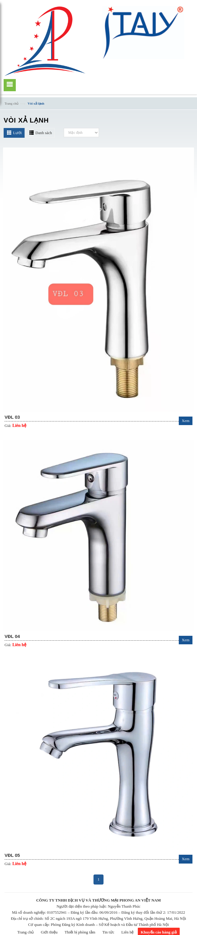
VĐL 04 (12, 636)
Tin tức (108, 932)
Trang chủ (12, 103)
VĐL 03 (12, 417)
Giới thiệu (49, 932)
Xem (185, 420)
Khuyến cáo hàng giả (159, 932)
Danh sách (44, 132)
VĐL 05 (12, 855)
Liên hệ (127, 932)
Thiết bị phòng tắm (80, 932)
